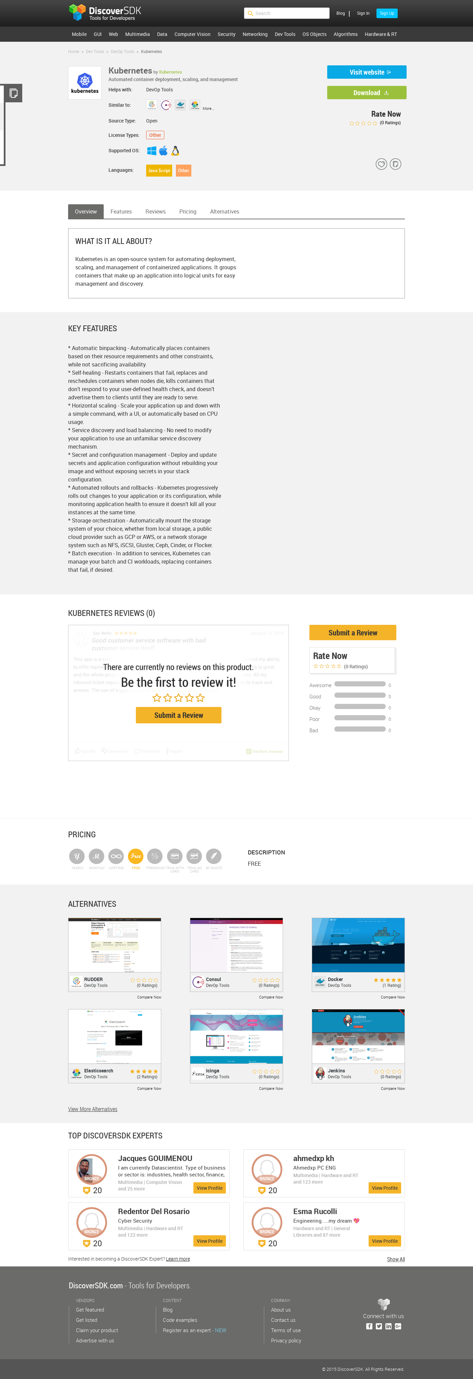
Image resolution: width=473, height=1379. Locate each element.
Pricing (187, 211)
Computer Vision (192, 34)
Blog (340, 13)
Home (73, 51)
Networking (255, 34)
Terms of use (286, 1330)
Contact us (283, 1319)
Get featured (90, 1309)
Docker (335, 979)
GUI (98, 34)
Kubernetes (170, 72)
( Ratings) (375, 122)
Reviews (155, 211)
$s (109, 13)
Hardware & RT (381, 34)
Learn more (178, 1258)
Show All (396, 1259)
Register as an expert (194, 1330)
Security (226, 34)
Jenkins (336, 1070)
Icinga (212, 1070)
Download (367, 92)
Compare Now (149, 997)
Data (162, 34)
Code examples (180, 1319)
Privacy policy (286, 1340)
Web (113, 34)
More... (209, 108)
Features (121, 211)
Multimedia (137, 34)
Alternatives (224, 211)
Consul (213, 979)
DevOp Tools (122, 51)
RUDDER (93, 979)
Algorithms (346, 34)
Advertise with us (95, 1340)
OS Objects (315, 34)
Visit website (367, 72)
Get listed (86, 1319)
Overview (86, 211)
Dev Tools (285, 34)
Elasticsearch (98, 1070)
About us (281, 1309)
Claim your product (97, 1330)
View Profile (209, 1188)
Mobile (79, 34)
